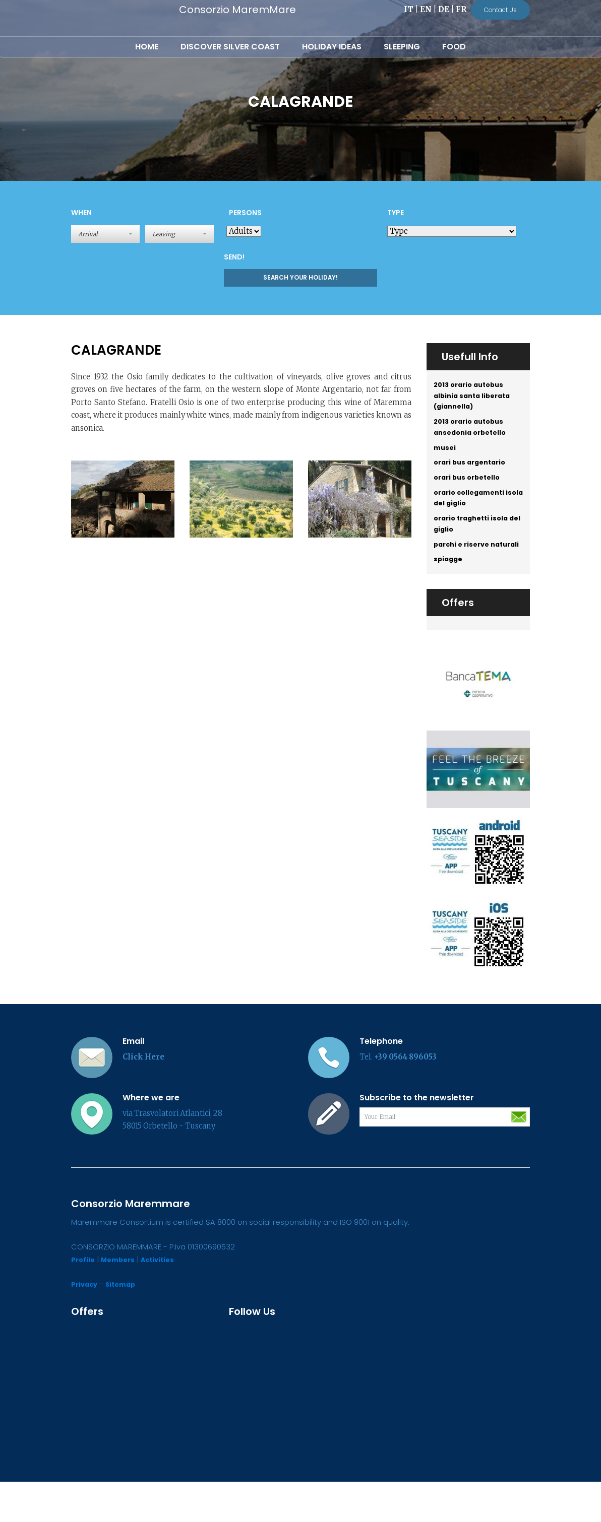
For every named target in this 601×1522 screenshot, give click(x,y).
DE (443, 9)
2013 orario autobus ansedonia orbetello (473, 434)
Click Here (143, 1097)
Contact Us (500, 10)
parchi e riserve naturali (464, 574)
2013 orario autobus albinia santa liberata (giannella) (475, 398)
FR (461, 9)
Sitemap (124, 1324)
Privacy (85, 1324)
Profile (84, 1300)
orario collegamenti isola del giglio (472, 515)
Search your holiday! (300, 278)
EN (426, 9)
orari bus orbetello (470, 492)
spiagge (449, 598)
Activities (165, 1300)
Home (146, 46)
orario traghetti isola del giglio (475, 545)
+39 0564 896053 (405, 1097)
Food (454, 46)
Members (122, 1300)
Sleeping (402, 46)
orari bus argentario (473, 475)
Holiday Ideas (332, 46)
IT (408, 9)
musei (446, 458)
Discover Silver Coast (230, 46)
